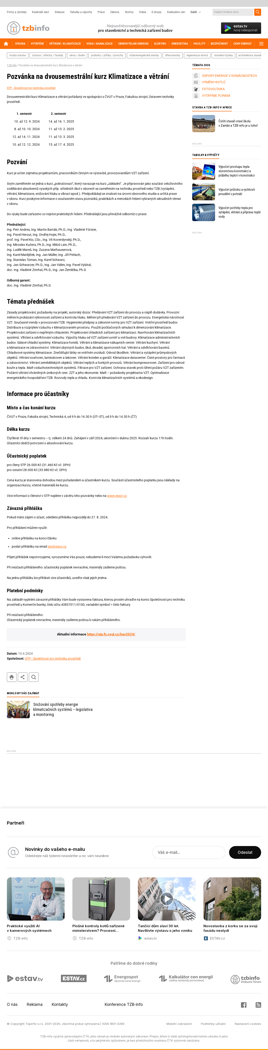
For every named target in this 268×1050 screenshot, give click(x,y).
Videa (142, 12)
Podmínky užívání (213, 1024)
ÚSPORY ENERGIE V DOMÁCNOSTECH (229, 76)
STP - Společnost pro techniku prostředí (31, 88)
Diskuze (59, 12)
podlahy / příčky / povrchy (107, 55)
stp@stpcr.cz (57, 546)
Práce (101, 12)
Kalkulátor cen (176, 12)
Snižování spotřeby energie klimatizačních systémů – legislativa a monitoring (63, 709)
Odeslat (245, 852)
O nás (12, 1004)
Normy (129, 12)
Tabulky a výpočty (81, 12)
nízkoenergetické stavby (144, 55)
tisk (11, 677)
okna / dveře (77, 55)
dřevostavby (172, 55)
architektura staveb (250, 55)
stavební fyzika (223, 55)
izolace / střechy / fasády (47, 55)
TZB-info (11, 65)
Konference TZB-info (124, 1004)
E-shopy (156, 12)
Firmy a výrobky (17, 12)
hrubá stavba (17, 55)
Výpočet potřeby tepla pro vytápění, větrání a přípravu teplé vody (240, 212)
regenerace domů (197, 55)
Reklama (35, 1004)
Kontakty (60, 1004)
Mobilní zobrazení (179, 1024)
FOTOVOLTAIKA (213, 89)
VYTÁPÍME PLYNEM (216, 95)
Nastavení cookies (248, 1024)
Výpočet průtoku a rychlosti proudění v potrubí (237, 192)
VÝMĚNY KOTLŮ (213, 82)
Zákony (114, 12)
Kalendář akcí (40, 12)
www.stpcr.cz (117, 496)
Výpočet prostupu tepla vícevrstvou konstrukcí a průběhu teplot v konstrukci (237, 171)
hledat (33, 677)
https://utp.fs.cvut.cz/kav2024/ (111, 634)
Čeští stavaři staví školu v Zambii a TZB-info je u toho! (238, 123)
